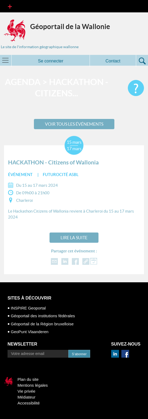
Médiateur (26, 397)
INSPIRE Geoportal (28, 308)
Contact (112, 61)
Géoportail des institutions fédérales (43, 316)
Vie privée (26, 391)
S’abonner (79, 354)
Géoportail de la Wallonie (70, 26)
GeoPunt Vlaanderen (29, 331)
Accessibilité (28, 403)
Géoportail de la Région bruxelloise (42, 324)
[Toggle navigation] (9, 6)
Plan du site (27, 379)
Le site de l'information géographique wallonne (40, 47)
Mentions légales (32, 385)
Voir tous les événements (74, 124)
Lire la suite (74, 237)
